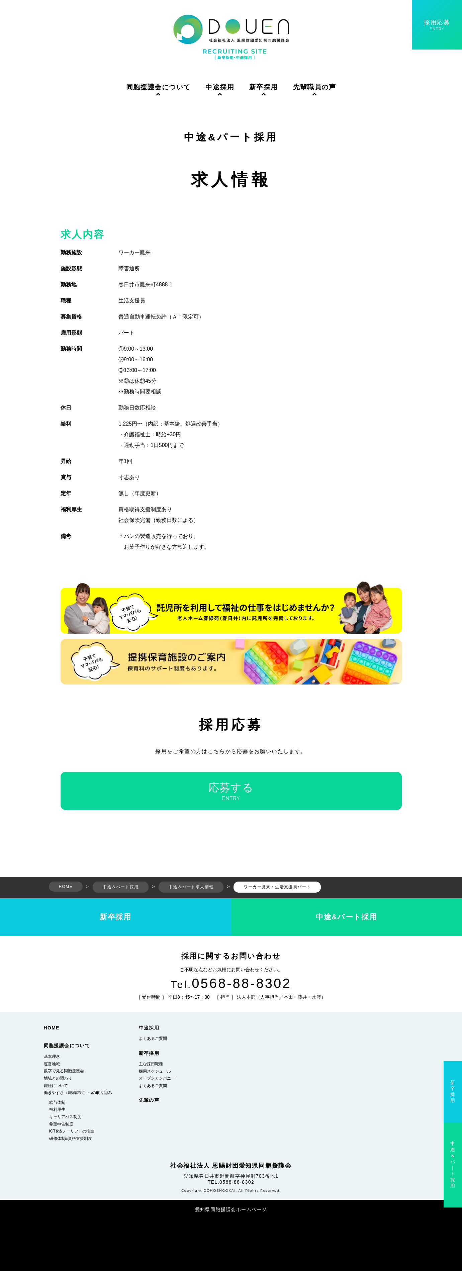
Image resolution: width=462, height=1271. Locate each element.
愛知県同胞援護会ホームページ (231, 1209)
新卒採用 (263, 87)
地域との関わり (58, 1078)
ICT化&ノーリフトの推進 (71, 1131)
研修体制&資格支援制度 (70, 1138)
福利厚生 (57, 1109)
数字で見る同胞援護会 (64, 1071)
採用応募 (437, 25)
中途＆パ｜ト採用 (452, 1164)
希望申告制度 (61, 1124)
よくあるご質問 (153, 1038)
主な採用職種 (151, 1064)
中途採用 (219, 87)
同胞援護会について (158, 87)
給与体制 (57, 1102)
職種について (56, 1085)
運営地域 (52, 1064)
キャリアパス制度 (65, 1116)
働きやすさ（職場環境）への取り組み (78, 1092)
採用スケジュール (155, 1071)
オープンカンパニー (157, 1078)
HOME (52, 1027)
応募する (231, 791)
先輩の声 (149, 1100)
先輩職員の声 (314, 87)
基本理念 (52, 1056)
